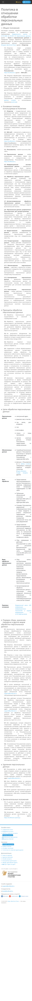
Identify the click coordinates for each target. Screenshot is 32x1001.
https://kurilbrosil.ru (9, 72)
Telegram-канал (23, 896)
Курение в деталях (7, 857)
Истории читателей (7, 848)
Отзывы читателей (8, 844)
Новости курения (7, 855)
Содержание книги (7, 829)
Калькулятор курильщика (9, 860)
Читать (27, 2)
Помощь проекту (7, 835)
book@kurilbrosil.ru (7, 891)
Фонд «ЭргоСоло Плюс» (13, 901)
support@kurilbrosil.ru (10, 693)
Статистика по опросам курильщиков (12, 850)
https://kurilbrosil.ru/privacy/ (12, 817)
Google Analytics (22, 473)
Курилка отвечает (8, 839)
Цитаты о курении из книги (10, 833)
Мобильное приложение (9, 837)
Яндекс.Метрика (21, 471)
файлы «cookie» (25, 464)
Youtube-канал (13, 896)
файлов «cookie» (10, 100)
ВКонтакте (4, 896)
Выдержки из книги (7, 831)
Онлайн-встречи (7, 859)
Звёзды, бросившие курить (10, 862)
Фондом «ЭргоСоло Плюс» (8, 45)
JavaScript (14, 102)
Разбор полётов (6, 846)
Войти (18, 2)
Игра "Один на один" (9, 864)
